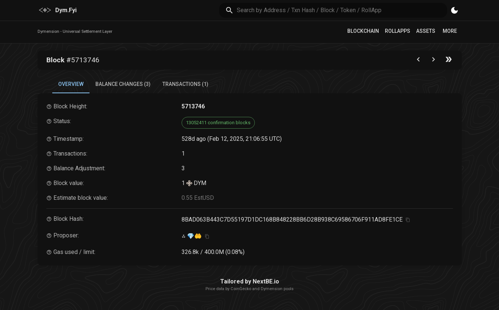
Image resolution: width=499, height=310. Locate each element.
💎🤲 (194, 236)
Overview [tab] (71, 84)
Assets (425, 31)
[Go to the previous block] (418, 61)
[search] (342, 10)
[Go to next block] (433, 61)
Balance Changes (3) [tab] (123, 84)
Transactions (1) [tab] (185, 84)
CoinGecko (241, 288)
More (450, 31)
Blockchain (363, 31)
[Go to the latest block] (448, 61)
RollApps (397, 31)
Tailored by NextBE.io (249, 281)
